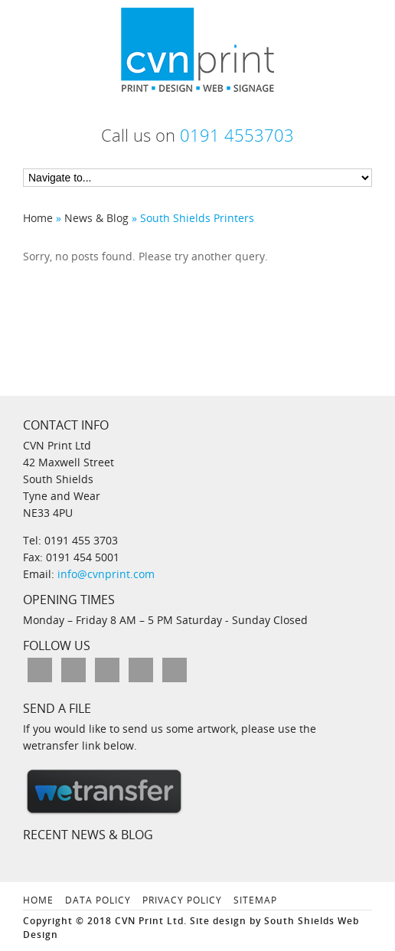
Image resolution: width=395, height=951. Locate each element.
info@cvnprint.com (104, 574)
